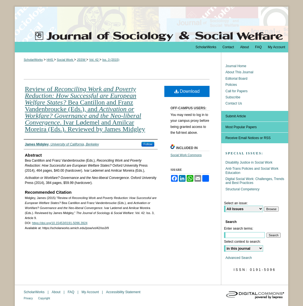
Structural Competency (242, 189)
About (56, 292)
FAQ (71, 292)
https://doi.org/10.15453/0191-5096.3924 (60, 223)
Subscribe (232, 97)
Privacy (29, 298)
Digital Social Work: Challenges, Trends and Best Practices (254, 181)
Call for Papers (236, 91)
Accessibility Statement (123, 292)
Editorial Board (236, 79)
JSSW (81, 59)
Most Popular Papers (241, 127)
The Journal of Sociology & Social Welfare (151, 24)
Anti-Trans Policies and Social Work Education (251, 170)
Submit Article (235, 116)
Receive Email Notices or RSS (248, 138)
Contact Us (233, 103)
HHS (50, 59)
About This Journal (239, 72)
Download (187, 91)
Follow (147, 144)
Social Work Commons (186, 155)
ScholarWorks (33, 59)
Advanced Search (238, 258)
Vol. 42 (94, 59)
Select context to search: (242, 242)
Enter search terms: (238, 228)
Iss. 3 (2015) (110, 59)
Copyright (44, 298)
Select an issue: (236, 203)
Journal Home (235, 66)
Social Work (65, 59)
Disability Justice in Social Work (249, 162)
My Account (90, 292)
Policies (231, 85)
